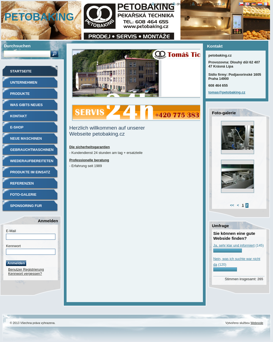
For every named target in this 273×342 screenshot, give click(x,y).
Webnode (257, 323)
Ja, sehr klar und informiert (234, 245)
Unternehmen (23, 82)
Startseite (21, 71)
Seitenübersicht (207, 4)
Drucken (182, 4)
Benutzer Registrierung (26, 269)
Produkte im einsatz (30, 172)
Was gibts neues (26, 105)
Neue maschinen (26, 138)
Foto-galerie (23, 194)
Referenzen (22, 183)
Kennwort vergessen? (25, 273)
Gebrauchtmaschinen (31, 150)
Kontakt (18, 116)
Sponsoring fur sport (26, 208)
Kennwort (13, 246)
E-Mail (11, 231)
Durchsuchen (17, 45)
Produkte (20, 94)
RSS (228, 4)
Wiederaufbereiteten (31, 161)
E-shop (16, 127)
